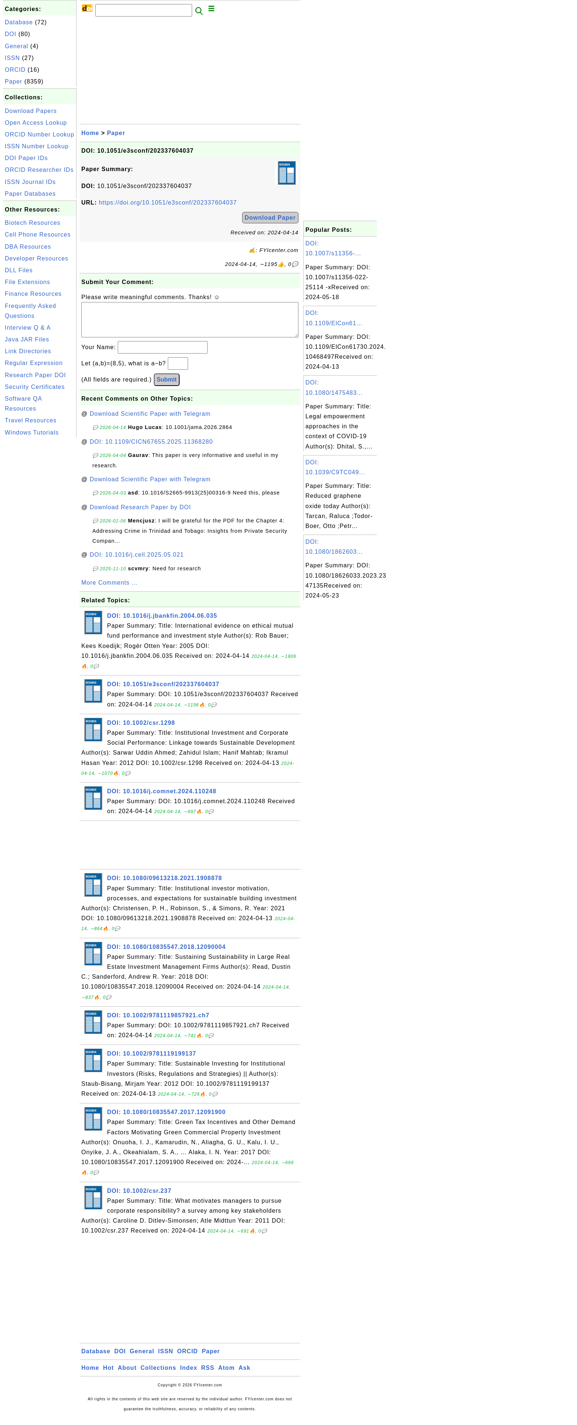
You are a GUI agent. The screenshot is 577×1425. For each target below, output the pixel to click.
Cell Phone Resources (38, 234)
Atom (226, 1375)
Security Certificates (35, 387)
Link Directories (28, 351)
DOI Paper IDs (26, 158)
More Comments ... (109, 590)
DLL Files (19, 270)
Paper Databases (30, 194)
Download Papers (31, 111)
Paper (13, 81)
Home (90, 133)
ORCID (15, 70)
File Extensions (27, 282)
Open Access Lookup (36, 123)
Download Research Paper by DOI (140, 514)
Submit (167, 387)
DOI (10, 34)
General (16, 46)
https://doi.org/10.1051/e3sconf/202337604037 (168, 202)
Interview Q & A (28, 328)
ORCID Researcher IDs (39, 170)
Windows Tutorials (32, 432)
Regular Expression (34, 363)
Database (19, 22)
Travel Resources (31, 420)
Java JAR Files (27, 339)
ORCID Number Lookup (39, 134)
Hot (108, 1375)
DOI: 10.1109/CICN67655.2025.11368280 (151, 449)
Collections (158, 1375)
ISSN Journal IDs (30, 182)
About (127, 1375)
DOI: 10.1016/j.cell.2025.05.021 (137, 562)
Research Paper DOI (35, 375)
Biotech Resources (32, 223)
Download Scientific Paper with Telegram (150, 421)
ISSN (12, 58)
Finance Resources (33, 294)
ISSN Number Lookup (37, 146)
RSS (208, 1375)
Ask (244, 1375)
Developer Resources (36, 258)
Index (188, 1375)
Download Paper (270, 218)
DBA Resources (28, 247)
